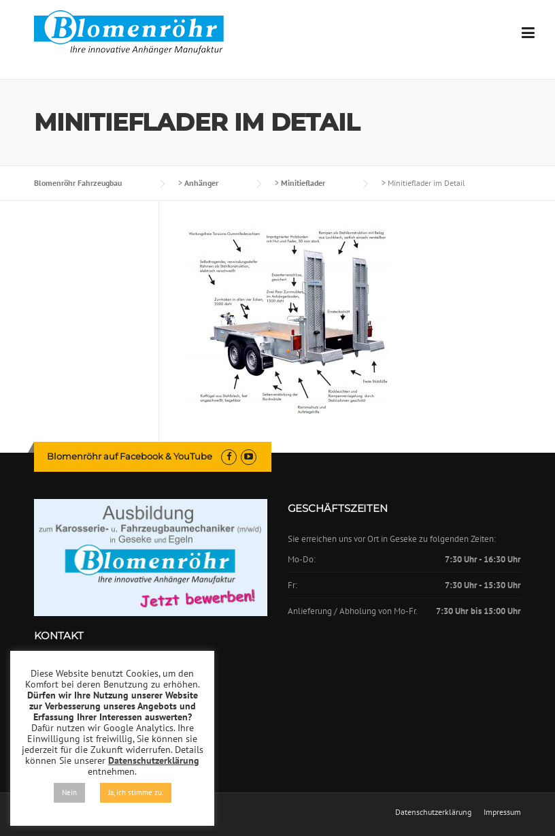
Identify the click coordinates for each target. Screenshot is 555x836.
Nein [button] (69, 792)
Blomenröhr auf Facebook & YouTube (129, 456)
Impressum (502, 812)
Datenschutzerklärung (433, 812)
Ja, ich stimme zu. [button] (135, 792)
